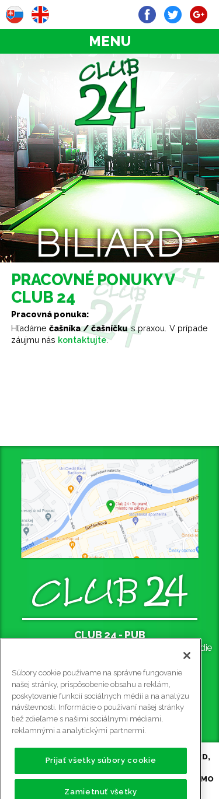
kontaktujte (82, 340)
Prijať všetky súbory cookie (101, 771)
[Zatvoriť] (187, 666)
